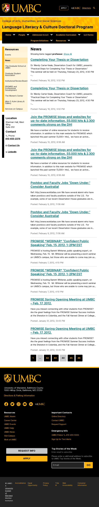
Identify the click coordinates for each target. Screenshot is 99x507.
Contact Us (14, 145)
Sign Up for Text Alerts (61, 439)
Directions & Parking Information (19, 395)
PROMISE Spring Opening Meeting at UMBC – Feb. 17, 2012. (63, 330)
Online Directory (58, 416)
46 (79, 359)
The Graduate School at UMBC (15, 67)
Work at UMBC (10, 439)
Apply (64, 8)
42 (47, 359)
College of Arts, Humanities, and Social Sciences (31, 21)
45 (71, 359)
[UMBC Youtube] (25, 404)
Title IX (57, 484)
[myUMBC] (75, 8)
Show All (68, 54)
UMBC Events (10, 424)
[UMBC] (21, 8)
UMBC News (9, 432)
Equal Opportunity (32, 484)
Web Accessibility (67, 484)
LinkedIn (12, 152)
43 (55, 359)
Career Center (10, 420)
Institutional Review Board (16, 81)
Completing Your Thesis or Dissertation (59, 59)
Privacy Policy (46, 484)
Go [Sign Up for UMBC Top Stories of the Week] (88, 465)
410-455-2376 (12, 138)
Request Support (59, 424)
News (7, 60)
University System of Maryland (9, 492)
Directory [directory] (86, 8)
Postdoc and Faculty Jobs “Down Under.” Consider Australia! (60, 214)
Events (8, 55)
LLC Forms (88, 35)
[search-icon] (94, 8)
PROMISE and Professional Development (11, 88)
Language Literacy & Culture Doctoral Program (47, 27)
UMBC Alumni (9, 416)
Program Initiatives (39, 41)
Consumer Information (82, 484)
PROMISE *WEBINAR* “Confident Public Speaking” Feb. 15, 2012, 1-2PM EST (60, 243)
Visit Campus (9, 436)
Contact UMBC (58, 420)
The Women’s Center (14, 96)
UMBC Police (57, 435)
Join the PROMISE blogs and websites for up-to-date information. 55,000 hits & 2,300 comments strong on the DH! (63, 120)
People (22, 35)
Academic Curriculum (66, 35)
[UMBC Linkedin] (31, 404)
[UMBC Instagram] (18, 404)
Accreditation (20, 483)
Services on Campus (14, 109)
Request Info (26, 450)
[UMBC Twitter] (12, 404)
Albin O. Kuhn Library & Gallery (14, 102)
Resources (61, 41)
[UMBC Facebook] (6, 404)
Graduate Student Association (13, 74)
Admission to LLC (40, 35)
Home (8, 35)
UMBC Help (9, 428)
